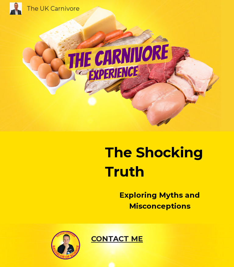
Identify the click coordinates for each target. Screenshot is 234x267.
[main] (159, 162)
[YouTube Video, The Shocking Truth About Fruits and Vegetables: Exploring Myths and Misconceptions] (57, 161)
